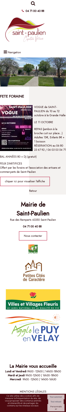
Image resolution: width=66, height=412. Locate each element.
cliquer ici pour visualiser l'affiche (25, 181)
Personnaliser (56, 407)
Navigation (14, 52)
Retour (33, 191)
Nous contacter (33, 236)
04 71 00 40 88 (35, 11)
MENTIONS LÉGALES (33, 392)
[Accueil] (26, 31)
